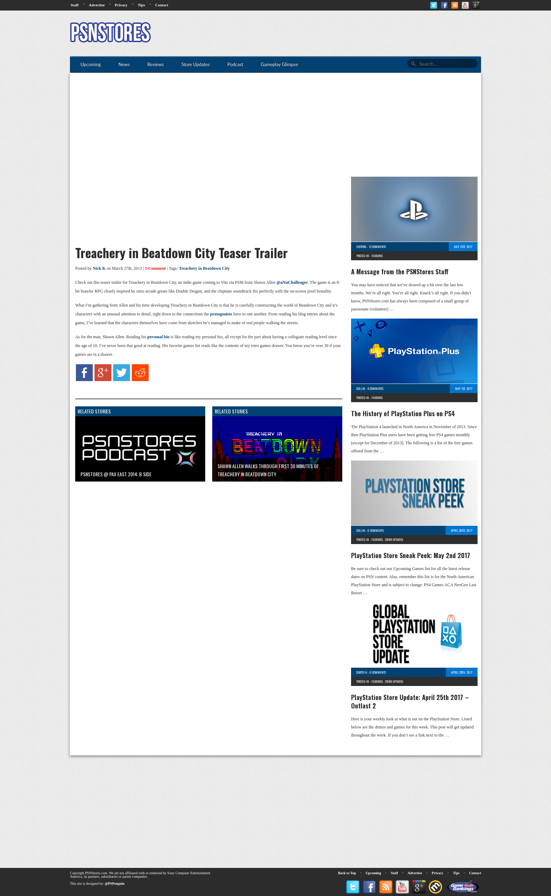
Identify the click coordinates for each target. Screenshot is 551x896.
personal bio (158, 336)
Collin (360, 388)
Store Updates (394, 539)
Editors (361, 246)
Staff (75, 5)
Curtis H (361, 672)
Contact (161, 5)
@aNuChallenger (292, 282)
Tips (141, 5)
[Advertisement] (353, 33)
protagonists (221, 314)
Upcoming (373, 873)
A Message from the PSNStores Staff (399, 271)
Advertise (97, 5)
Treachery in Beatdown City (204, 268)
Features (377, 255)
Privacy (121, 5)
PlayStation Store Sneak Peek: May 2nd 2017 (410, 555)
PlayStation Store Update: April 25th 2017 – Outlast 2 (410, 701)
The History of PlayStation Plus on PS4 (403, 413)
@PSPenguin (114, 883)
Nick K (99, 268)
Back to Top (347, 873)
